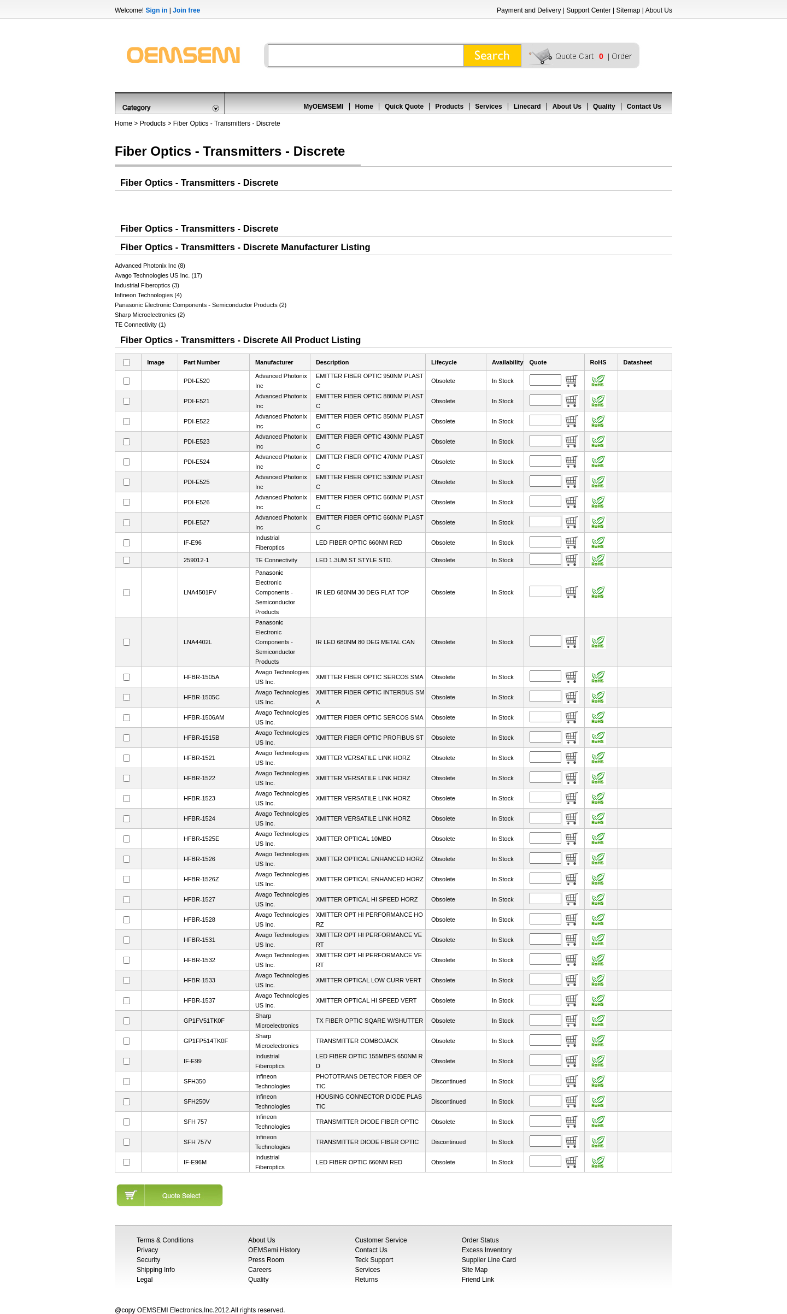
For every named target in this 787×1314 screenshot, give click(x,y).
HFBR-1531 (199, 939)
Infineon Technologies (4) (148, 295)
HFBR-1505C (202, 697)
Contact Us (644, 106)
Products (449, 106)
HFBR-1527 (199, 899)
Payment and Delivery (529, 10)
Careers (260, 1270)
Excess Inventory (487, 1250)
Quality (604, 106)
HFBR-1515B (201, 737)
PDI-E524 (197, 461)
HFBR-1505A (201, 677)
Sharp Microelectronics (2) (150, 314)
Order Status (480, 1240)
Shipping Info (156, 1270)
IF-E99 (193, 1061)
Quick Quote (404, 106)
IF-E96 (193, 542)
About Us (658, 10)
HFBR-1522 (199, 778)
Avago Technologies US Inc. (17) (158, 275)
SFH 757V (198, 1142)
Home (364, 106)
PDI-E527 (197, 522)
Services (488, 106)
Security (148, 1260)
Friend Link (478, 1279)
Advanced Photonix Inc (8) (150, 265)
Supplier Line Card (489, 1260)
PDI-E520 (197, 381)
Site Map (475, 1270)
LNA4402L (198, 642)
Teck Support (374, 1260)
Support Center (588, 10)
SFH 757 (195, 1121)
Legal (144, 1279)
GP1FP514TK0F (206, 1041)
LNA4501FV (200, 592)
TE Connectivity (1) (140, 324)
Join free (186, 10)
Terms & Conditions (165, 1240)
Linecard (527, 106)
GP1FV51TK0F (204, 1020)
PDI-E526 (197, 502)
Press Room (266, 1260)
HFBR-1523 (199, 798)
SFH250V (197, 1101)
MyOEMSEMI (323, 106)
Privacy (147, 1250)
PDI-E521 (197, 401)
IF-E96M (195, 1162)
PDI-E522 (197, 421)
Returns (366, 1279)
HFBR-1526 (199, 859)
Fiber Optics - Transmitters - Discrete (226, 123)
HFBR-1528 (199, 919)
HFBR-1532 (199, 960)
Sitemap (628, 10)
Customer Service (381, 1240)
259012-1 (196, 560)
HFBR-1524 (199, 818)
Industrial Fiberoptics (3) (147, 285)
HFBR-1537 (199, 1000)
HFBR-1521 (199, 758)
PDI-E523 (197, 441)
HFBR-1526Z (201, 879)
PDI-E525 (197, 482)
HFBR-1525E (201, 838)
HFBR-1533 (199, 980)
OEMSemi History (274, 1250)
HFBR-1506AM (204, 717)
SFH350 (194, 1081)
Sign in (156, 10)
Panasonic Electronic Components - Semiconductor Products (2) (200, 305)
